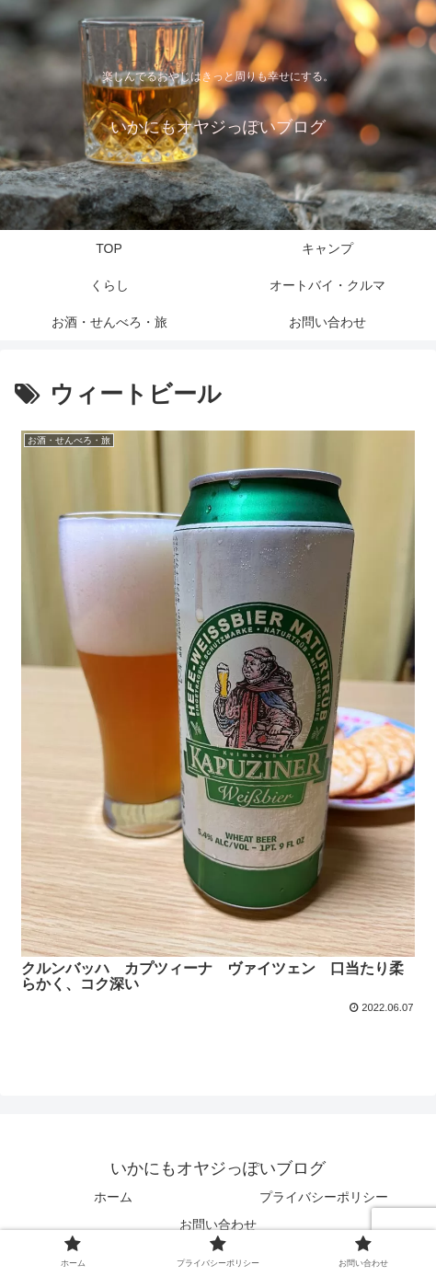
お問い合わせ (218, 1224)
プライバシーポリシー (323, 1197)
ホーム (113, 1197)
